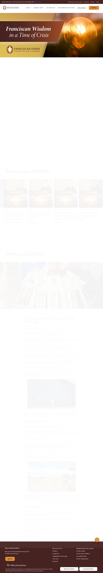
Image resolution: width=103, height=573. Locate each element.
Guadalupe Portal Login (75, 2)
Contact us (55, 553)
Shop (97, 2)
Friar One (86, 2)
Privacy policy (80, 551)
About (28, 7)
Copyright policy (81, 556)
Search (93, 2)
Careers (54, 551)
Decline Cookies (69, 569)
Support (94, 7)
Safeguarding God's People (66, 7)
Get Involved (50, 7)
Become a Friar (38, 7)
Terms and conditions (83, 553)
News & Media (82, 7)
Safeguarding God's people (84, 548)
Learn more (38, 2)
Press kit (55, 561)
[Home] (11, 7)
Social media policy (82, 559)
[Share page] (97, 540)
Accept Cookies (88, 569)
